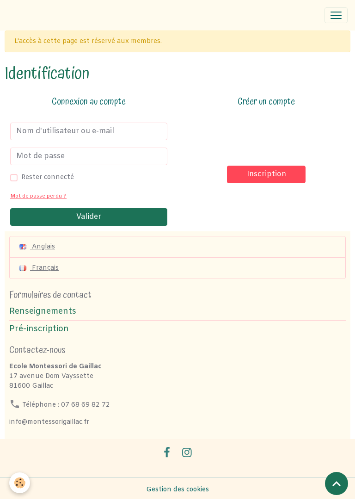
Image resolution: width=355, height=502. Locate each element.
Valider (88, 217)
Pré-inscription (39, 329)
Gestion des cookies (177, 489)
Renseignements (42, 311)
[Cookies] (19, 482)
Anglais (37, 246)
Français (39, 268)
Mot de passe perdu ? (38, 196)
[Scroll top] (336, 483)
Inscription (266, 174)
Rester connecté (47, 177)
